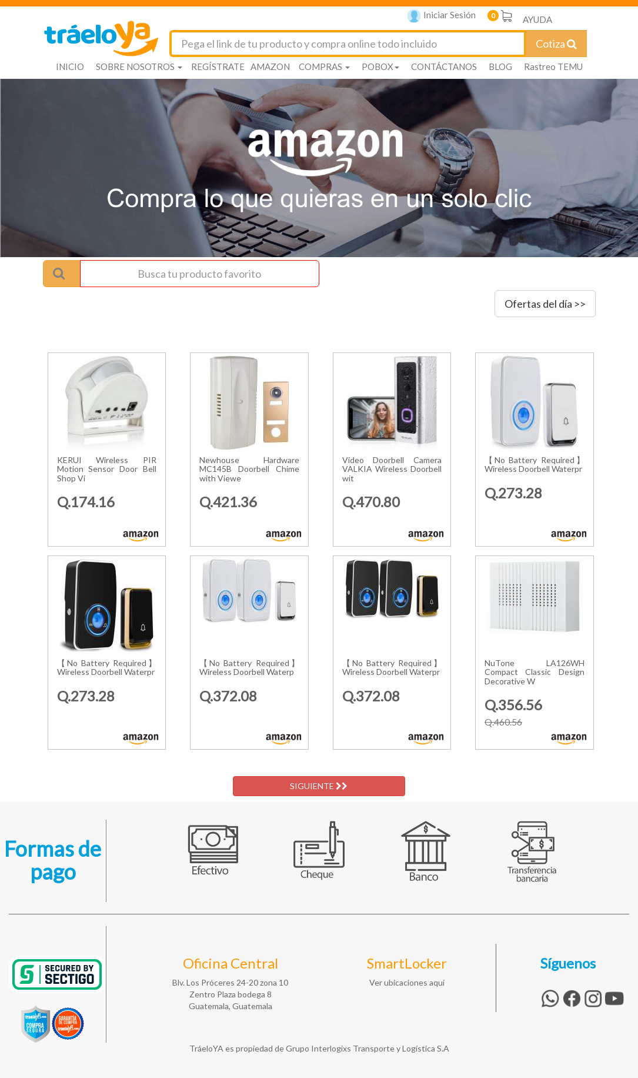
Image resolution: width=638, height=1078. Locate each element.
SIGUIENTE (319, 786)
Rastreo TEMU (553, 66)
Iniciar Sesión (441, 16)
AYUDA (537, 19)
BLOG (500, 66)
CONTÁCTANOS (444, 66)
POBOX (380, 66)
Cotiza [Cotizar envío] (556, 43)
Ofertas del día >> (545, 303)
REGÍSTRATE (218, 66)
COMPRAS (324, 66)
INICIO (70, 66)
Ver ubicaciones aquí (407, 982)
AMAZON (270, 66)
